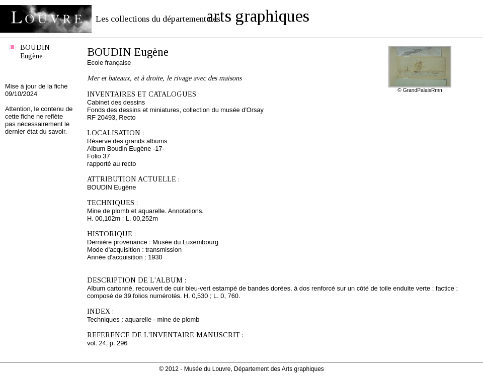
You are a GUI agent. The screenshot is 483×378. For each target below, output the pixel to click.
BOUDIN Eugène (35, 51)
